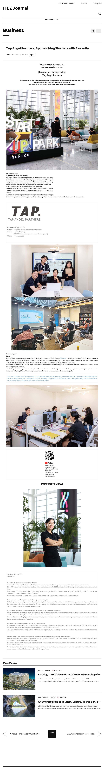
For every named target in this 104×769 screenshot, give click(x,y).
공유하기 (93, 36)
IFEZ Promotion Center (66, 3)
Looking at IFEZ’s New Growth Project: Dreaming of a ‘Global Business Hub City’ (69, 679)
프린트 (98, 36)
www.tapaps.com (19, 241)
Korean (84, 3)
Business (49, 22)
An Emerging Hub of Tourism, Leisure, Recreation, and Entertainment (69, 706)
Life (57, 22)
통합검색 (99, 14)
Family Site (97, 3)
